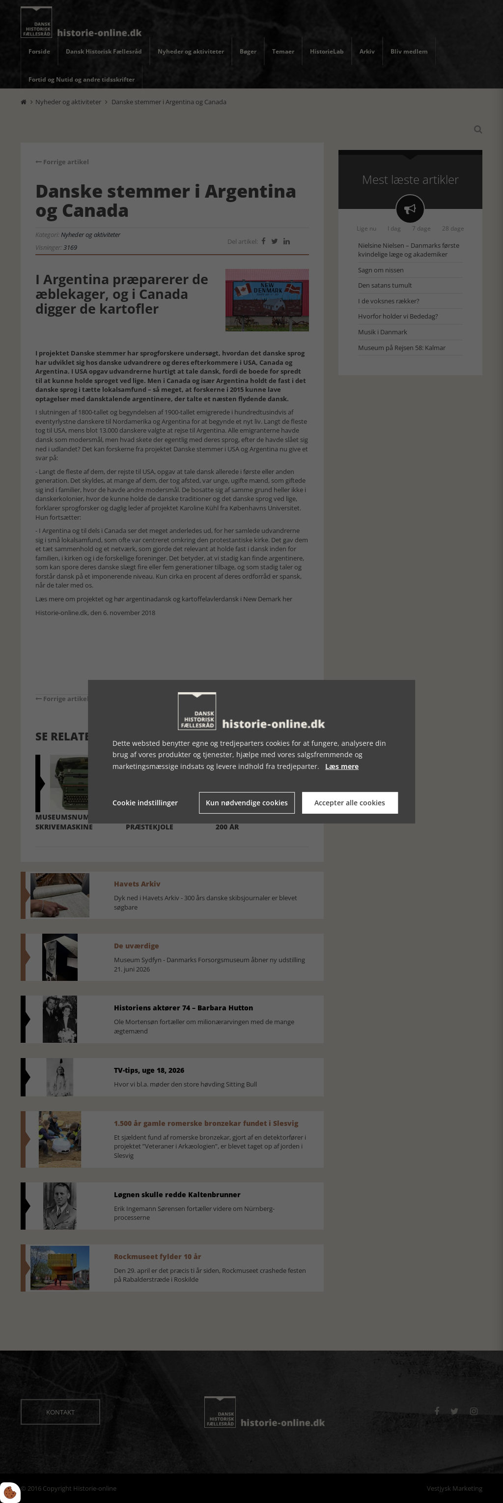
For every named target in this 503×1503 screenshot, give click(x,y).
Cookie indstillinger (145, 802)
